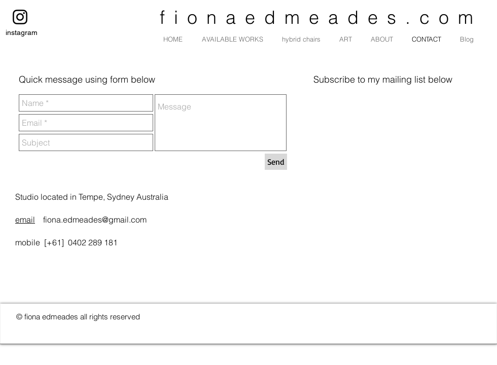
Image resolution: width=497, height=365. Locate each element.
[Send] (276, 162)
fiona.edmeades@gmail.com (95, 219)
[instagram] (20, 17)
